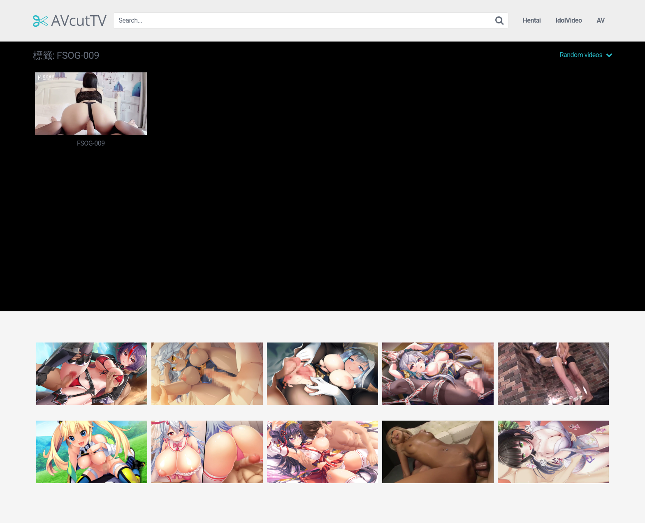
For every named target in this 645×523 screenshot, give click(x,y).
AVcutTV (70, 20)
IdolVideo (569, 20)
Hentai (531, 20)
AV (600, 20)
